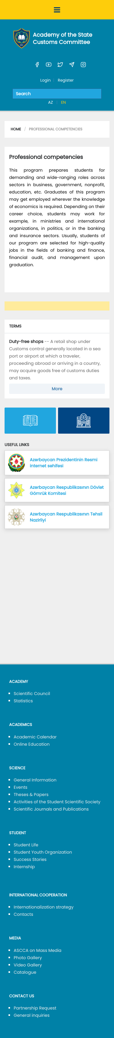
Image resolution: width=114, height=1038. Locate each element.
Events (20, 787)
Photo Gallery (28, 958)
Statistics (23, 701)
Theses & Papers (31, 794)
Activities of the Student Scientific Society (57, 802)
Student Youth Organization (43, 852)
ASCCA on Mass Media (37, 950)
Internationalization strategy (44, 907)
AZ (51, 102)
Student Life (26, 845)
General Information (35, 780)
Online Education (32, 744)
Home (16, 129)
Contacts (23, 914)
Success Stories (30, 859)
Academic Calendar (35, 737)
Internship (24, 867)
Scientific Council (32, 693)
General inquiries (32, 1015)
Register (66, 80)
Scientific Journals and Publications (51, 809)
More (57, 389)
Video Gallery (28, 965)
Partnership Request (35, 1008)
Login (45, 80)
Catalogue (25, 972)
